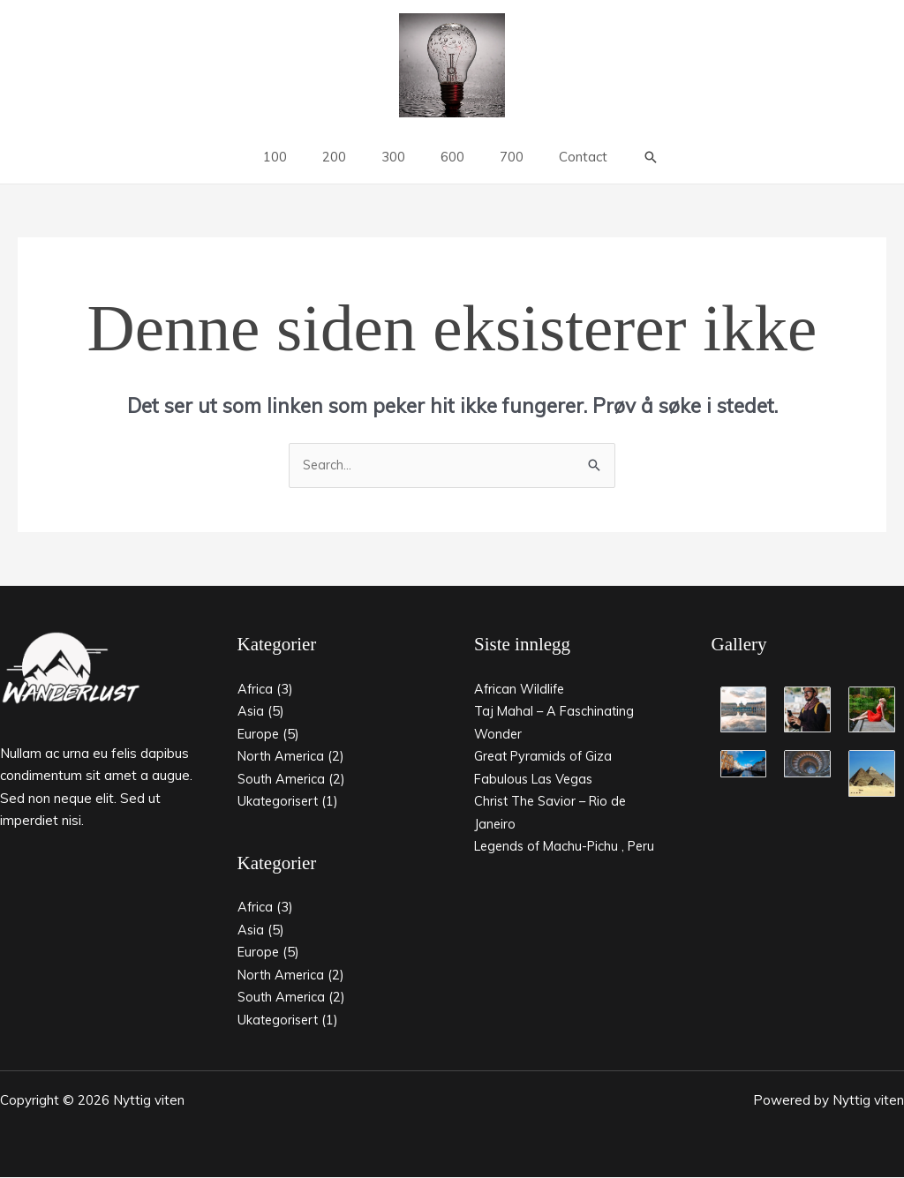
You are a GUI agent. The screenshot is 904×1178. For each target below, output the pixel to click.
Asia (251, 711)
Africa (255, 689)
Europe (259, 734)
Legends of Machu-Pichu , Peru (569, 846)
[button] (624, 157)
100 (297, 156)
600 (448, 156)
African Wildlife (521, 689)
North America (282, 756)
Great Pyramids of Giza (546, 756)
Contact (561, 156)
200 (347, 156)
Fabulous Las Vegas (536, 779)
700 (498, 156)
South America (282, 779)
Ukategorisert (279, 801)
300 (398, 156)
